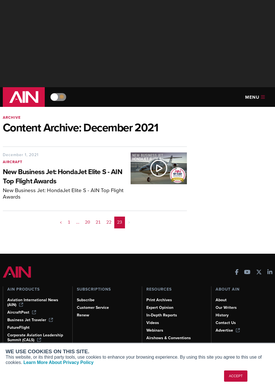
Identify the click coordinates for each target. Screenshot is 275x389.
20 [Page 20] (87, 222)
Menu (255, 97)
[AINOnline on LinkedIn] (269, 272)
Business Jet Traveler (30, 320)
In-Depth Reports (161, 315)
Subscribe (86, 300)
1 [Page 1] (69, 222)
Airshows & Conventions (168, 338)
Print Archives (159, 300)
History (222, 315)
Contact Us (226, 322)
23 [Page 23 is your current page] (119, 222)
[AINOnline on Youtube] (247, 272)
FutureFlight (18, 327)
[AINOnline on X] (259, 272)
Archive (12, 117)
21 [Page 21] (98, 222)
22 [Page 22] (108, 222)
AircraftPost (21, 312)
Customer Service (93, 307)
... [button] (77, 222)
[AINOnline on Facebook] (237, 272)
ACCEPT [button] (236, 376)
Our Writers (226, 307)
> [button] (129, 222)
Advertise (228, 330)
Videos (152, 322)
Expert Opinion (159, 307)
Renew (83, 315)
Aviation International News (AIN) (32, 302)
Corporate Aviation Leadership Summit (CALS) (35, 337)
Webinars (154, 330)
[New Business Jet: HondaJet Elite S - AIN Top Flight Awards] (64, 177)
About (221, 300)
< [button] (61, 222)
